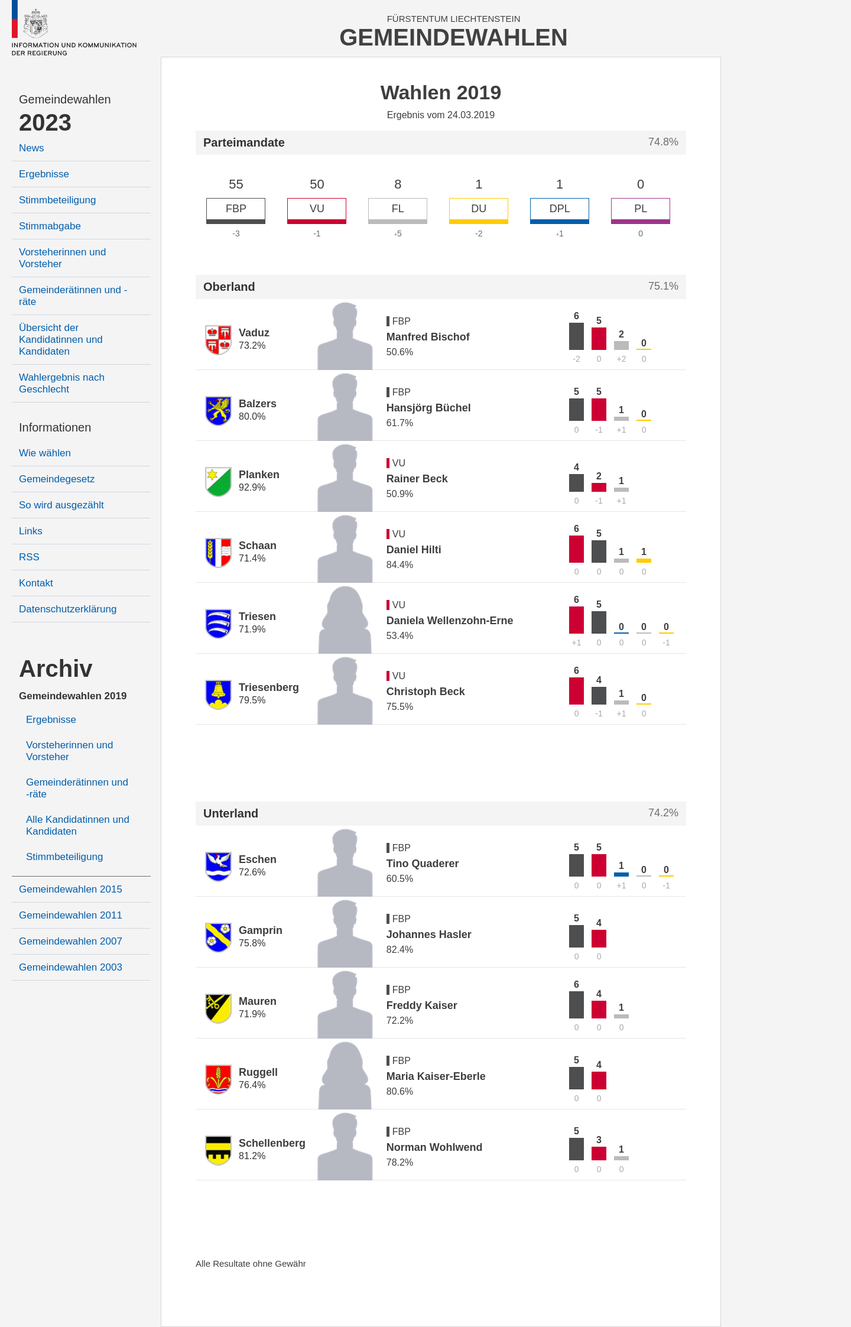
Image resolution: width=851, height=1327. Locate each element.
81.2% (252, 1156)
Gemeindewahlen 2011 (70, 915)
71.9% (252, 629)
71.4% (252, 558)
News (31, 148)
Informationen (55, 427)
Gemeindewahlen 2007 (70, 941)
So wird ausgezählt (61, 505)
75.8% (252, 943)
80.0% (252, 416)
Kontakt (36, 583)
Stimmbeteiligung (57, 200)
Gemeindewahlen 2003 (70, 967)
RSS (29, 557)
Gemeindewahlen (65, 99)
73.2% (252, 345)
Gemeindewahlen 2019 (72, 696)
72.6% (252, 872)
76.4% (252, 1085)
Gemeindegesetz (57, 479)
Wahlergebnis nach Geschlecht (62, 383)
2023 (45, 122)
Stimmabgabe (50, 226)
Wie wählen (45, 453)
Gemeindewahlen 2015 (70, 889)
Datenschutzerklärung (67, 609)
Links (31, 531)
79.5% (252, 700)
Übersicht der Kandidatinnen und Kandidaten (61, 339)
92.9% (252, 487)
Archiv (56, 668)
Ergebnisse (44, 174)
